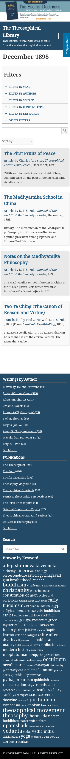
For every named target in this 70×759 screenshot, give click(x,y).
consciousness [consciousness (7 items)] (40, 612)
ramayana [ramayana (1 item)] (54, 702)
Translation (12, 320)
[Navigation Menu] (62, 36)
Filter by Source (21, 100)
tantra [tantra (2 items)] (24, 727)
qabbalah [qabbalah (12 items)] (41, 701)
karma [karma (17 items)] (8, 656)
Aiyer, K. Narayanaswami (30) (22, 453)
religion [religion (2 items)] (31, 707)
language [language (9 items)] (34, 657)
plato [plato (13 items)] (31, 691)
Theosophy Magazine (17, 505)
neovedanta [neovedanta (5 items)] (10, 682)
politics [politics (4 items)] (7, 697)
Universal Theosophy (17, 543)
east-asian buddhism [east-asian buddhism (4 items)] (37, 627)
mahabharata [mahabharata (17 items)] (42, 661)
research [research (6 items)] (9, 712)
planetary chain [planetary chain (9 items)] (15, 692)
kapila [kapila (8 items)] (51, 651)
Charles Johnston (31, 160)
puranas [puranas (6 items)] (35, 697)
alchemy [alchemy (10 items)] (9, 592)
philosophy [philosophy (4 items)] (56, 687)
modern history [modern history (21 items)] (16, 671)
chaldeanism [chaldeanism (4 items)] (35, 607)
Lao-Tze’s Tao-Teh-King (38, 324)
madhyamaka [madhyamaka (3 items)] (21, 662)
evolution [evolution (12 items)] (48, 637)
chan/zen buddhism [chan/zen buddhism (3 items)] (55, 607)
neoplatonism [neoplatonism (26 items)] (16, 676)
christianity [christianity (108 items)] (16, 611)
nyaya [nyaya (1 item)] (39, 682)
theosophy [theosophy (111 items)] (15, 737)
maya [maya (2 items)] (37, 666)
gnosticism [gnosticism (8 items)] (40, 642)
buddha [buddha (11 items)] (38, 601)
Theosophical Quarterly (18, 512)
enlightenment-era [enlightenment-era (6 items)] (16, 632)
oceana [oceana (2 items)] (31, 687)
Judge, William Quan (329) (20, 415)
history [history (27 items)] (9, 651)
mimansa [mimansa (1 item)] (61, 667)
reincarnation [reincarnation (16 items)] (14, 706)
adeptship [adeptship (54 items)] (13, 587)
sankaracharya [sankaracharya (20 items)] (50, 711)
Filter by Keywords (24, 113)
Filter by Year (19, 87)
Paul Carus (33, 320)
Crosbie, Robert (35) (16, 427)
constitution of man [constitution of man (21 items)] (20, 616)
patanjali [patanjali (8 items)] (42, 687)
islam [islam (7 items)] (20, 652)
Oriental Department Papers (21, 531)
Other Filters (19, 120)
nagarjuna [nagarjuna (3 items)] (37, 671)
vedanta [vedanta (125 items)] (12, 752)
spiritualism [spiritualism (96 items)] (41, 721)
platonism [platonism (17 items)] (44, 691)
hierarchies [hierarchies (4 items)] (47, 646)
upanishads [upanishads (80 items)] (15, 747)
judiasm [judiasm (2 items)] (41, 651)
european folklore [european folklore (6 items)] (27, 637)
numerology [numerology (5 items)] (27, 682)
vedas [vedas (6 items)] (27, 753)
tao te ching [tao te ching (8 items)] (49, 727)
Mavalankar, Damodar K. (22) (22, 459)
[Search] (31, 571)
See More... (10, 472)
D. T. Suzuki (27, 211)
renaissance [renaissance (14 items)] (46, 706)
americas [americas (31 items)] (25, 592)
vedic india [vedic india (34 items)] (43, 753)
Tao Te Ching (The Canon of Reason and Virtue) (33, 309)
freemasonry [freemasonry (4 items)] (11, 642)
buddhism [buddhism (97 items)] (15, 606)
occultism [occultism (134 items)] (54, 680)
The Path (9, 493)
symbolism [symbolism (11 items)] (11, 727)
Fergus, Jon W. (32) (15, 446)
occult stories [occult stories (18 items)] (14, 686)
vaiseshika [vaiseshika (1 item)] (34, 748)
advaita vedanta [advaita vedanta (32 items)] (40, 587)
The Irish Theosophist (17, 524)
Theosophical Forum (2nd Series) (25, 537)
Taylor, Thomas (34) (16, 440)
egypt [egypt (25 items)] (56, 627)
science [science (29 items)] (36, 716)
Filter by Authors (22, 93)
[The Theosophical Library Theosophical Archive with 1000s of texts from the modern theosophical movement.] (28, 36)
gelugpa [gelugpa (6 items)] (25, 642)
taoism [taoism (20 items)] (34, 726)
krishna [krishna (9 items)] (21, 657)
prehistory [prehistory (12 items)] (20, 696)
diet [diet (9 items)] (37, 622)
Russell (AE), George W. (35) (21, 434)
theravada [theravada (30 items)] (37, 737)
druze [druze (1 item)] (44, 622)
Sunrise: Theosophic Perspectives (25, 518)
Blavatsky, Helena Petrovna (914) (24, 408)
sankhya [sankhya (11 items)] (9, 716)
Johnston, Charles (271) (18, 421)
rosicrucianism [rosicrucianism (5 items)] (26, 712)
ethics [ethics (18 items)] (8, 636)
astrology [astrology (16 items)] (35, 597)
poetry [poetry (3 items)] (58, 692)
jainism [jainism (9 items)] (30, 651)
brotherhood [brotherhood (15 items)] (21, 601)
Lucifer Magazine (14, 499)
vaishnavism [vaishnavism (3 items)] (47, 748)
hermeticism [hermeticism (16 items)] (29, 646)
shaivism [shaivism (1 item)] (22, 722)
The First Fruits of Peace (29, 153)
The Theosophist (14, 486)
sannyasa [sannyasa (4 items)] (23, 716)
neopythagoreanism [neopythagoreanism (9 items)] (44, 676)
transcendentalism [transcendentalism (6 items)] (33, 743)
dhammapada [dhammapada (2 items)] (26, 622)
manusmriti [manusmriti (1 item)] (27, 667)
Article (9, 160)
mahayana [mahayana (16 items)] (12, 666)
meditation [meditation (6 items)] (48, 666)
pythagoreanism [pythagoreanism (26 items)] (18, 701)
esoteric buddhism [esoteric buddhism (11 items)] (45, 632)
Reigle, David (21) (14, 465)
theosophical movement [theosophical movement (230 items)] (34, 732)
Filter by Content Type (26, 107)
